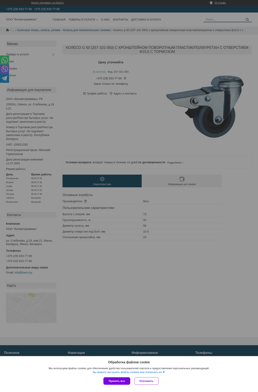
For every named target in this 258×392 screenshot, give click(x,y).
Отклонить (146, 381)
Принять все (117, 381)
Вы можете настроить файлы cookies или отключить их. (127, 372)
